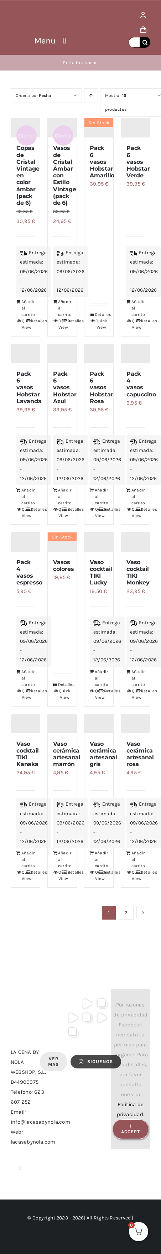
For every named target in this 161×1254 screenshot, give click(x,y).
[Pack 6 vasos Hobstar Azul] (62, 353)
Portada (71, 62)
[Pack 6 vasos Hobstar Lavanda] (25, 353)
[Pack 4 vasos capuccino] (135, 353)
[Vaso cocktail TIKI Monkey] (135, 542)
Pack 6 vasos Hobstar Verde (138, 162)
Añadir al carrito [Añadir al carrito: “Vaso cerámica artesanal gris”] (97, 859)
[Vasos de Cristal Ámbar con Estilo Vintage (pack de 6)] (62, 127)
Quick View (24, 324)
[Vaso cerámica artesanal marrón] (62, 723)
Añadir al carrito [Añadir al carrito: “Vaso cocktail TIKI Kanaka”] (23, 859)
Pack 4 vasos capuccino (141, 384)
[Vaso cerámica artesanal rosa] (135, 723)
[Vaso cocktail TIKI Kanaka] (25, 723)
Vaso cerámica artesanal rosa (140, 754)
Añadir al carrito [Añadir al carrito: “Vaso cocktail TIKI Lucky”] (97, 678)
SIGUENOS (96, 1061)
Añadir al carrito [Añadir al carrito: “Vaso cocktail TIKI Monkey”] (133, 678)
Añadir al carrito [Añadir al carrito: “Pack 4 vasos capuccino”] (133, 496)
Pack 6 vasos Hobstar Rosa (101, 387)
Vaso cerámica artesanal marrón (66, 754)
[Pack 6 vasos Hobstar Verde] (135, 127)
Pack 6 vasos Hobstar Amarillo (102, 162)
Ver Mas (53, 1061)
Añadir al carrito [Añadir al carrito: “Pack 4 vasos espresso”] (23, 678)
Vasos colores (63, 565)
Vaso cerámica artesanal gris (103, 754)
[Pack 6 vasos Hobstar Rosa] (98, 353)
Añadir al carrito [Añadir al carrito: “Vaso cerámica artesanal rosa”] (133, 859)
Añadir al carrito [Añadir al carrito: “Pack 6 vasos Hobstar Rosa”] (97, 496)
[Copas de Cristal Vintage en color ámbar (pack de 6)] (25, 127)
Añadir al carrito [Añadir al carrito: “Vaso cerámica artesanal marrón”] (60, 859)
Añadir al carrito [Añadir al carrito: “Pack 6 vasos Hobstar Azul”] (60, 496)
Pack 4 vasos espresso (29, 572)
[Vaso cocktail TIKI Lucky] (98, 542)
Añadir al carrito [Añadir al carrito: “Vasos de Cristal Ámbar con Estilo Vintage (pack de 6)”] (60, 308)
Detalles (101, 314)
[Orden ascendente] (91, 95)
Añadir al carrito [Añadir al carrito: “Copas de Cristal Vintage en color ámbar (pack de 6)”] (23, 308)
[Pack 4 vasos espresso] (25, 542)
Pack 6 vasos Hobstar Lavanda (28, 387)
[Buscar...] (134, 42)
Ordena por (33, 95)
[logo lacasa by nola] (20, 10)
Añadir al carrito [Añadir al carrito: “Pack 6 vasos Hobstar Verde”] (133, 308)
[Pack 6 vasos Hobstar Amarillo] (98, 127)
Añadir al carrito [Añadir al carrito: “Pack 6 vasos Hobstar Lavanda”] (23, 496)
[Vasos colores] (62, 542)
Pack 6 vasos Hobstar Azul (64, 387)
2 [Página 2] (126, 912)
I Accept (130, 1128)
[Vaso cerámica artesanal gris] (98, 723)
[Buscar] (145, 42)
